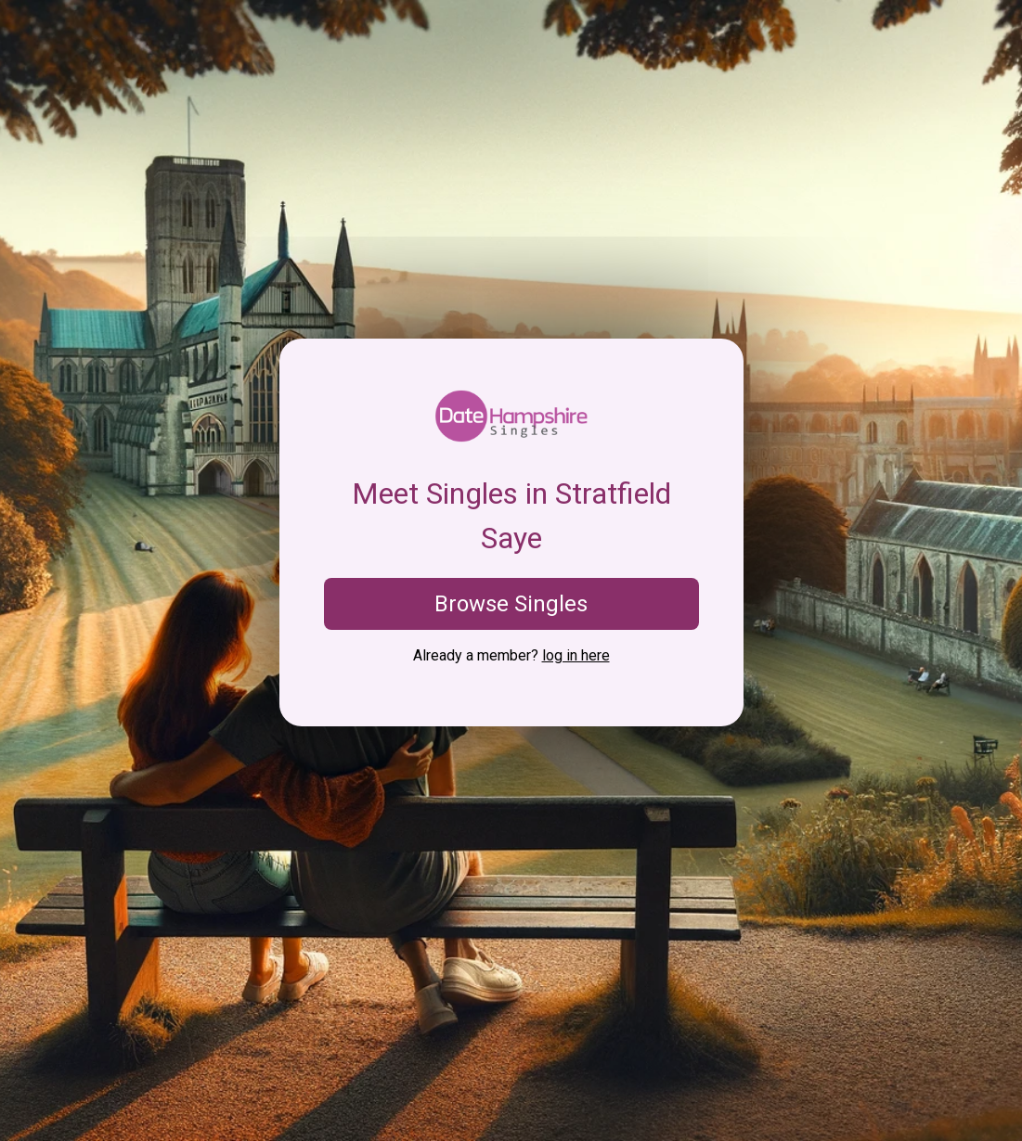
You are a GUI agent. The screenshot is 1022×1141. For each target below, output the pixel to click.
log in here (576, 655)
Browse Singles (511, 604)
